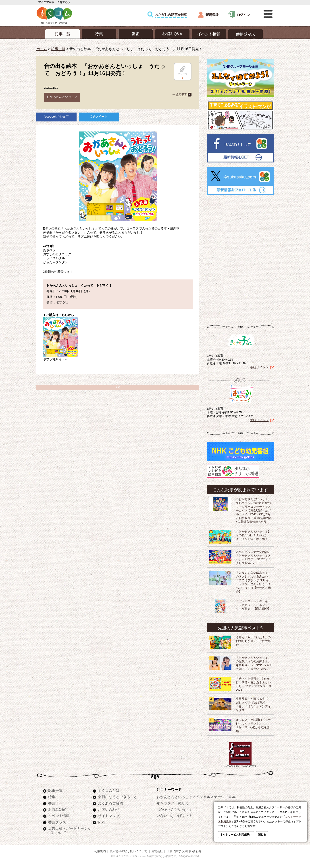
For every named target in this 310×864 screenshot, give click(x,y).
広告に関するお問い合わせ (184, 850)
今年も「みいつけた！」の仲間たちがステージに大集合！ (253, 640)
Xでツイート (99, 116)
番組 (51, 802)
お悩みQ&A (57, 809)
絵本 (232, 796)
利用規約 (100, 850)
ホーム (41, 49)
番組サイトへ (259, 366)
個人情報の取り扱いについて (128, 850)
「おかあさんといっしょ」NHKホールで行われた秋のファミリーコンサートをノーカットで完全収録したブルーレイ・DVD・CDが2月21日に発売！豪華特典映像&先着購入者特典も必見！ (253, 510)
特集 (51, 796)
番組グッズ (57, 821)
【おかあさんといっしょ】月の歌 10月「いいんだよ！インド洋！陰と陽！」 (253, 534)
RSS (101, 821)
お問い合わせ (108, 809)
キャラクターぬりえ (173, 802)
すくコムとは (108, 790)
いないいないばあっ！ (174, 815)
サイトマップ (108, 815)
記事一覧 (58, 49)
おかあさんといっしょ (62, 97)
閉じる (262, 834)
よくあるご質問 (110, 802)
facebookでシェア (56, 116)
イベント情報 (59, 815)
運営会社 (157, 850)
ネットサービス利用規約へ (236, 834)
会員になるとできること (117, 796)
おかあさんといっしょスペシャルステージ (191, 796)
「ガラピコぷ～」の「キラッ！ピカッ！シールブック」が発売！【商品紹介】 (253, 604)
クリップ (182, 70)
